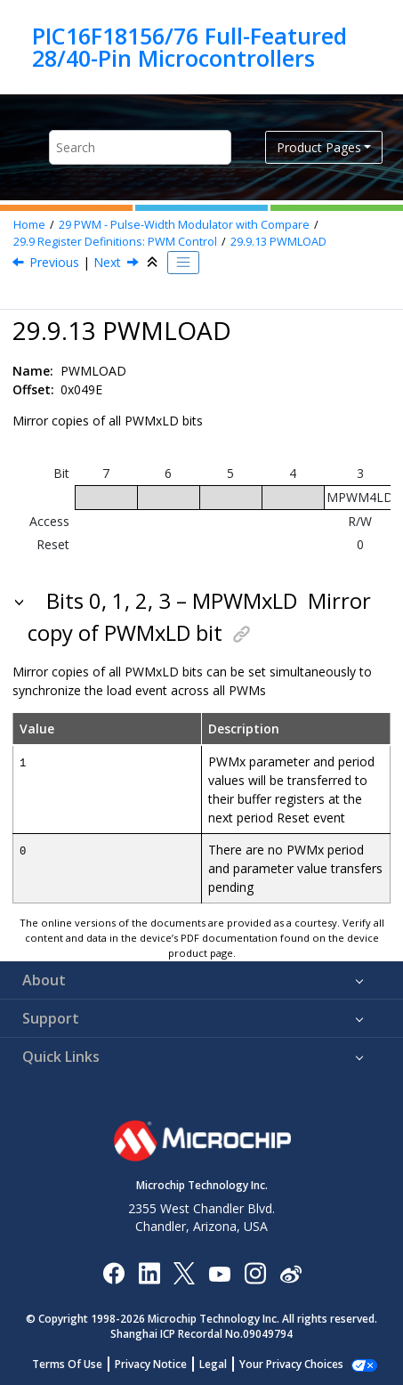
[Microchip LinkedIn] (149, 1272)
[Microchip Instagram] (255, 1272)
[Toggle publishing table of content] (183, 262)
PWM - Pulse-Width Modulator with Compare (184, 224)
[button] (21, 601)
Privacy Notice (161, 1364)
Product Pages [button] (319, 147)
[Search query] (140, 147)
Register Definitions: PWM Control (115, 241)
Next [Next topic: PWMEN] (107, 262)
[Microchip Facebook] (113, 1272)
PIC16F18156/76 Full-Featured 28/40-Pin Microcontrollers (189, 46)
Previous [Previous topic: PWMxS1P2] (54, 262)
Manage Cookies (291, 1364)
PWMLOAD (278, 241)
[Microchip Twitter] (184, 1272)
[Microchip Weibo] (290, 1272)
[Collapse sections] (154, 262)
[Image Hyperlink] (219, 1272)
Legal (223, 1364)
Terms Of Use (77, 1364)
